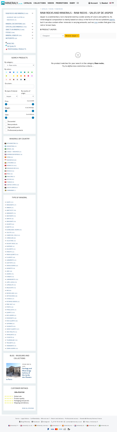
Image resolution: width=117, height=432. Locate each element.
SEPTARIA (10, 323)
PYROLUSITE (11, 309)
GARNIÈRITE (11, 260)
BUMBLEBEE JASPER (14, 229)
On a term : (8, 83)
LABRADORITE (12, 279)
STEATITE (10, 337)
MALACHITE (11, 287)
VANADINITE (11, 345)
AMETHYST (11, 210)
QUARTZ (11, 312)
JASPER (10, 274)
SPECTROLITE (12, 332)
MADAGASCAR (13, 168)
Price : (7, 101)
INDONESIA (11, 160)
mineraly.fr (13, 425)
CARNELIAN (11, 238)
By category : (9, 62)
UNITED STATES (13, 184)
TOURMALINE (12, 340)
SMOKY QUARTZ (13, 329)
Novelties (10, 43)
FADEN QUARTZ (12, 254)
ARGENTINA (11, 146)
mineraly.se (104, 425)
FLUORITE (11, 257)
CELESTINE (11, 240)
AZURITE (10, 224)
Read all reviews (28, 408)
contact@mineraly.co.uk (74, 421)
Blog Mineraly (24, 421)
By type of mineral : (11, 92)
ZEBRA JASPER (12, 348)
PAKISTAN (11, 176)
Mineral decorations (15, 24)
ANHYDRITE (11, 216)
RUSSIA (10, 179)
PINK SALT (11, 304)
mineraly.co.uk (26, 425)
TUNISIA (10, 182)
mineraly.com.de (41, 425)
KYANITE (10, 276)
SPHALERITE (11, 334)
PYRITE (10, 307)
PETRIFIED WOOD (13, 301)
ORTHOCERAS (12, 296)
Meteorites (11, 38)
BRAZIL (10, 149)
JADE (9, 271)
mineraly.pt (92, 425)
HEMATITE (11, 268)
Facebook (36, 421)
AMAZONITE (11, 205)
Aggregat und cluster (15, 17)
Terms (17, 418)
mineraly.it (55, 425)
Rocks (51, 9)
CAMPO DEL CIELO (13, 235)
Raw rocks (11, 20)
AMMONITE (11, 213)
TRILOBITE (11, 343)
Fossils (10, 32)
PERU (9, 174)
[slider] (6, 104)
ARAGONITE (11, 221)
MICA (9, 290)
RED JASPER (11, 315)
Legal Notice (25, 418)
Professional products (16, 49)
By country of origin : (25, 92)
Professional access (72, 418)
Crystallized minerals (16, 27)
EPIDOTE (10, 251)
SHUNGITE (11, 326)
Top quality (11, 46)
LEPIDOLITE (11, 285)
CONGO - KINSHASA (14, 151)
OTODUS (10, 298)
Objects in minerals (15, 29)
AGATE (10, 202)
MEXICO (10, 171)
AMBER (10, 207)
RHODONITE (11, 318)
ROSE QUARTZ (12, 321)
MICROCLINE (12, 293)
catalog (44, 9)
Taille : (7, 115)
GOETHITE (11, 263)
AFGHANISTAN (12, 143)
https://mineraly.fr (91, 421)
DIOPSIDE (10, 246)
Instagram (45, 421)
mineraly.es (67, 425)
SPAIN (10, 157)
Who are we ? (45, 418)
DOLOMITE (11, 249)
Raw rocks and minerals (17, 13)
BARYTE (10, 227)
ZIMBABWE (11, 190)
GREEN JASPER (12, 265)
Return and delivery (57, 418)
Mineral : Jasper (72, 36)
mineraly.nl (79, 425)
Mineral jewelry (14, 35)
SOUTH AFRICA (12, 187)
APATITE (10, 218)
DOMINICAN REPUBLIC (14, 154)
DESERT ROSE (12, 243)
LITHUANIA (11, 162)
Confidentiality (34, 418)
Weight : (7, 108)
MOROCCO (11, 165)
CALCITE (10, 232)
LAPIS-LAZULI (12, 282)
